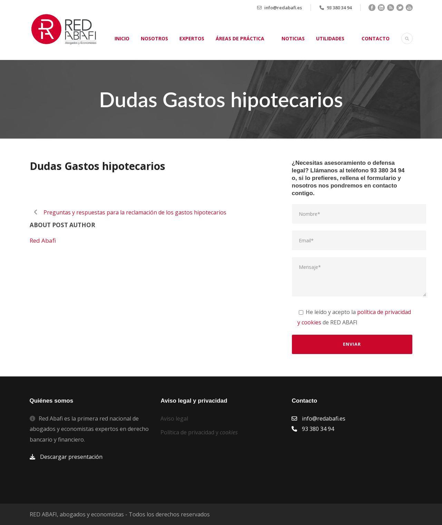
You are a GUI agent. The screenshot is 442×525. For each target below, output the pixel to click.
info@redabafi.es (283, 7)
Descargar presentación (71, 457)
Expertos (191, 38)
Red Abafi (43, 240)
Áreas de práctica (240, 38)
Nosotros (154, 38)
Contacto (376, 38)
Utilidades (330, 38)
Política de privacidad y (199, 432)
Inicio (122, 38)
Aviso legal (174, 418)
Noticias (293, 38)
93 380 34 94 (339, 7)
